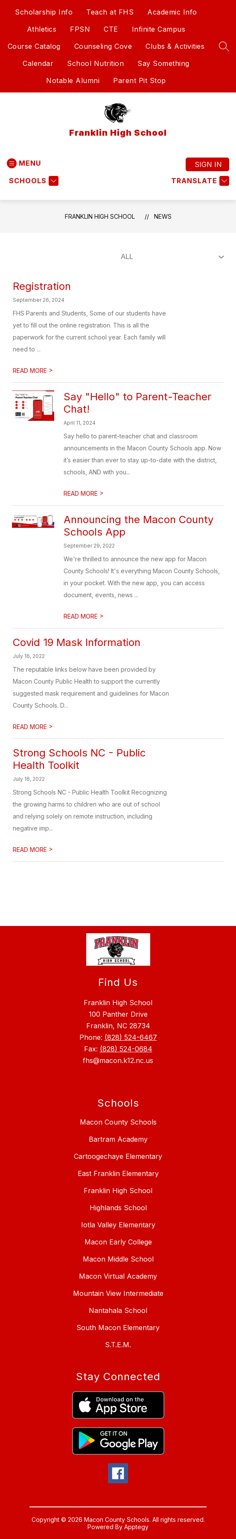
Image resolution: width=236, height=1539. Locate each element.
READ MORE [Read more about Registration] (33, 370)
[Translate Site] (199, 181)
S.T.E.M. (118, 1344)
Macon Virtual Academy (118, 1276)
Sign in (208, 164)
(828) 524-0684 (126, 1049)
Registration (42, 286)
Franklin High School (100, 216)
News (163, 216)
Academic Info (172, 12)
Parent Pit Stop (139, 80)
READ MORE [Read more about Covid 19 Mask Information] (33, 726)
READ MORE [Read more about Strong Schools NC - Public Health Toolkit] (33, 849)
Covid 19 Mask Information (76, 642)
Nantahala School (118, 1310)
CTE (111, 29)
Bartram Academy (118, 1139)
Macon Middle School (118, 1259)
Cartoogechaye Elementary (118, 1156)
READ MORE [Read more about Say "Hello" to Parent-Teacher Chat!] (84, 493)
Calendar (38, 63)
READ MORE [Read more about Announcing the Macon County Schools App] (84, 616)
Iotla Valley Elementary (118, 1224)
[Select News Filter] (170, 257)
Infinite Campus (159, 29)
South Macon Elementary (118, 1327)
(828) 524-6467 (131, 1037)
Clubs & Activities (175, 46)
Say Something (163, 63)
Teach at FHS (110, 12)
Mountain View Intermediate (118, 1293)
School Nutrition (95, 63)
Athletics (42, 29)
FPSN (80, 29)
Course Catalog (34, 46)
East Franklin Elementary (118, 1173)
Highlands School (118, 1207)
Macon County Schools (118, 1122)
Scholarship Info (44, 12)
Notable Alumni (72, 80)
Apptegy (136, 1526)
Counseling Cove (103, 46)
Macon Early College (118, 1242)
